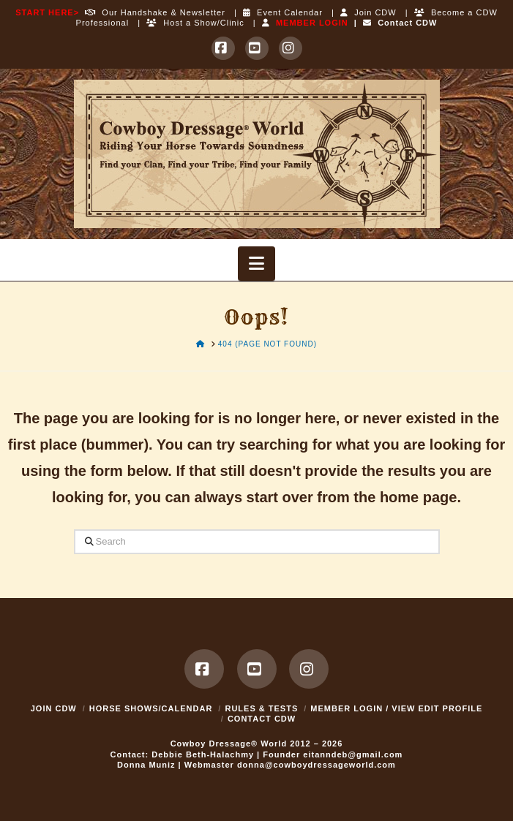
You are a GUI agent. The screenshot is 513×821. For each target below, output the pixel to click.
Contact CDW (400, 22)
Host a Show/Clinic (195, 22)
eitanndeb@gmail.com (352, 754)
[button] (256, 263)
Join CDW (368, 12)
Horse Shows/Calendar (151, 708)
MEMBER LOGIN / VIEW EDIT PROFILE (396, 708)
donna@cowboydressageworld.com (316, 764)
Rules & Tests (261, 708)
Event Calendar (283, 12)
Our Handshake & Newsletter (152, 12)
